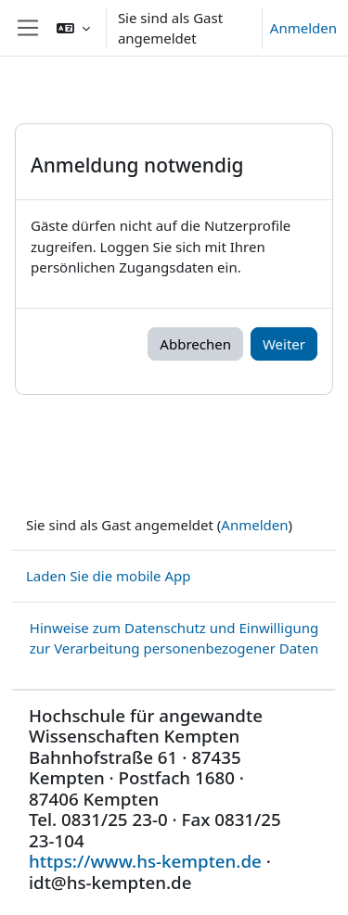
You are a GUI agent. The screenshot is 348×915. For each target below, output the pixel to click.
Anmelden (303, 28)
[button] (73, 28)
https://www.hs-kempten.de (145, 860)
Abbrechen (195, 344)
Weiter (284, 344)
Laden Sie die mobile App (108, 575)
